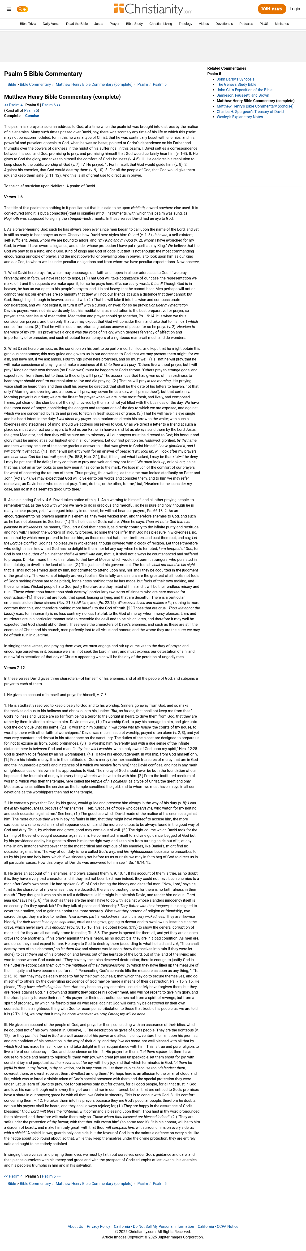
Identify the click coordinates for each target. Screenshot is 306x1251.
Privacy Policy (98, 1226)
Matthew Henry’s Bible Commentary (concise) (255, 106)
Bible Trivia (28, 24)
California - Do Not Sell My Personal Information (154, 1226)
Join (272, 9)
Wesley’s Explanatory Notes (240, 117)
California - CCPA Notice (218, 1226)
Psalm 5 (160, 84)
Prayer (114, 24)
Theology (185, 24)
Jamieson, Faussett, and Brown (243, 95)
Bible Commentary (35, 84)
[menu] (9, 10)
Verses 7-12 (14, 668)
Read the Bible (77, 24)
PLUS (264, 24)
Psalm (142, 84)
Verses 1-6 (13, 197)
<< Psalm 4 (13, 105)
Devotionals (224, 24)
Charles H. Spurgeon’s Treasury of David (250, 111)
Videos (204, 24)
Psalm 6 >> (51, 105)
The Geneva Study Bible (236, 84)
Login (295, 8)
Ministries (282, 24)
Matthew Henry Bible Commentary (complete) (94, 84)
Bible (12, 84)
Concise (32, 115)
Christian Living (160, 24)
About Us (75, 1226)
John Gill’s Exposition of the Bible (244, 90)
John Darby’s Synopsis (236, 79)
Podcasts (246, 24)
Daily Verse (51, 24)
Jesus (99, 24)
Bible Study (134, 24)
